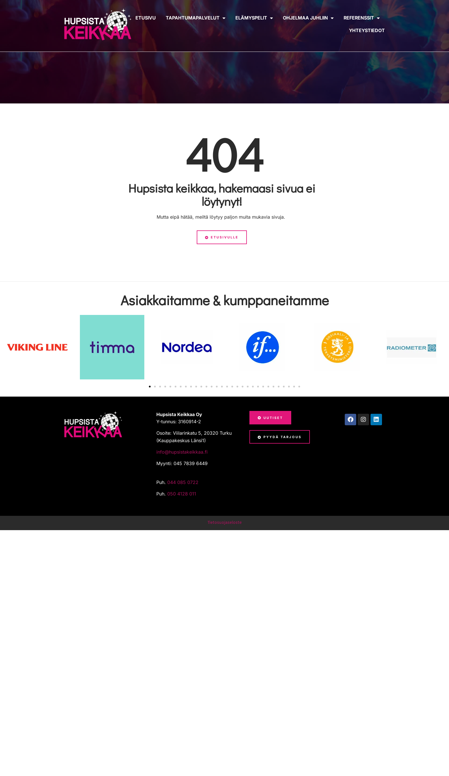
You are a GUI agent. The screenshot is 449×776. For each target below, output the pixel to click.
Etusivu (145, 18)
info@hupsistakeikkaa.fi (182, 452)
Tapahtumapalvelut (195, 18)
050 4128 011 (181, 494)
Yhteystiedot (367, 30)
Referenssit (362, 18)
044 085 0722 (183, 482)
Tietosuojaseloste (225, 522)
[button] (150, 386)
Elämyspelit (254, 18)
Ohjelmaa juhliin (308, 18)
